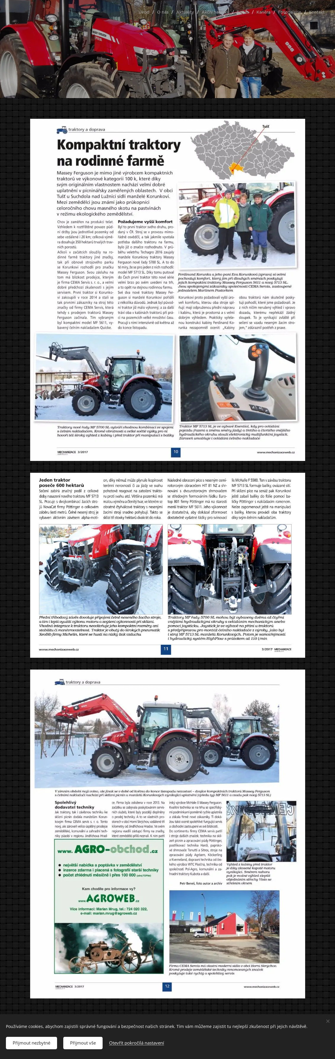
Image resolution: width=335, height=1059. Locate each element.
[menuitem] (145, 12)
